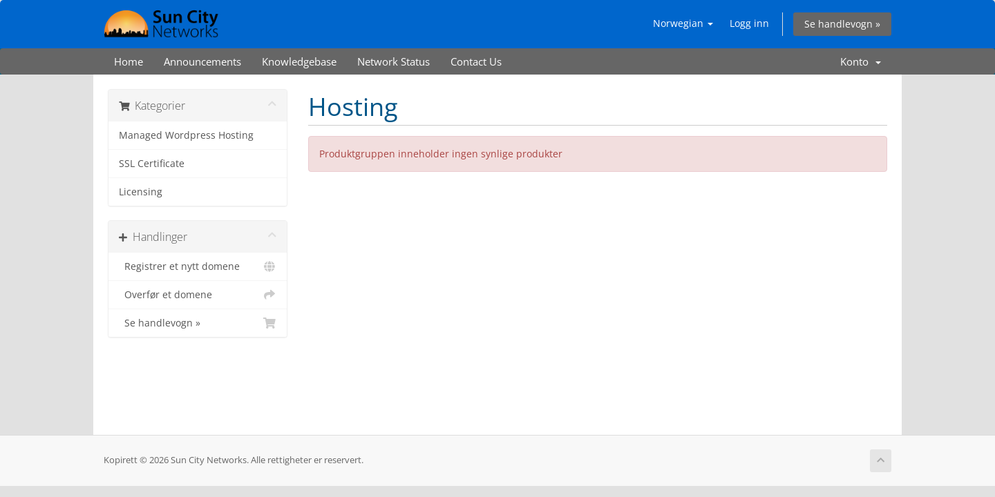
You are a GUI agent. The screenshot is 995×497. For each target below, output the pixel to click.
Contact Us (476, 61)
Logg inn (749, 23)
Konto (860, 61)
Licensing (140, 192)
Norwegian (683, 23)
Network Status (393, 61)
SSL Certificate (151, 163)
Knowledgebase (299, 61)
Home (128, 61)
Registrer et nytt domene (197, 266)
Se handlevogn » (842, 23)
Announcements (202, 61)
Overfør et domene (197, 294)
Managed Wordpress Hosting (186, 135)
